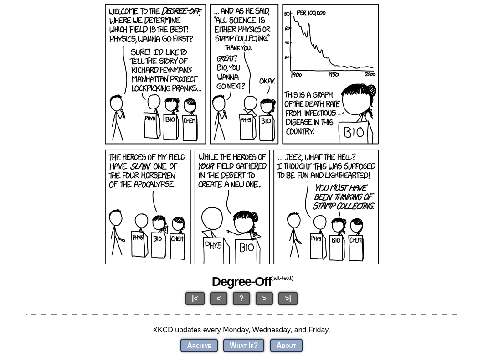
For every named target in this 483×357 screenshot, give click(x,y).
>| (288, 298)
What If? (244, 345)
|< (195, 298)
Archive (199, 345)
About (286, 345)
